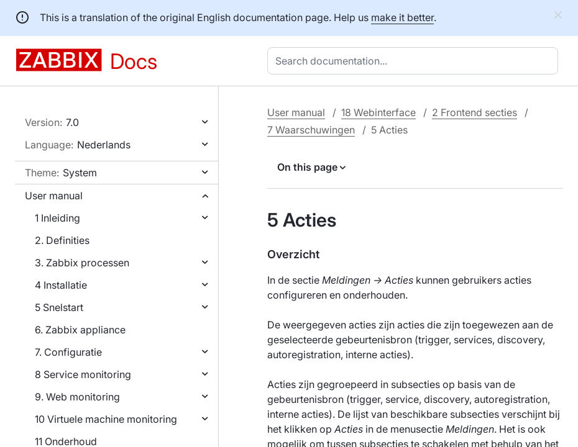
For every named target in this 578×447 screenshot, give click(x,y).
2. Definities (62, 240)
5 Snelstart (59, 307)
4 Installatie (61, 285)
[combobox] (415, 61)
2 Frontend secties (474, 112)
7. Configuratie (68, 352)
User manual (54, 195)
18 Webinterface (378, 112)
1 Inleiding (57, 218)
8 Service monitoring (83, 374)
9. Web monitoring (77, 397)
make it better (402, 17)
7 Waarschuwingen (311, 130)
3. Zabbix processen (82, 262)
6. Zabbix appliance (80, 329)
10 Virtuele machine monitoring (106, 419)
